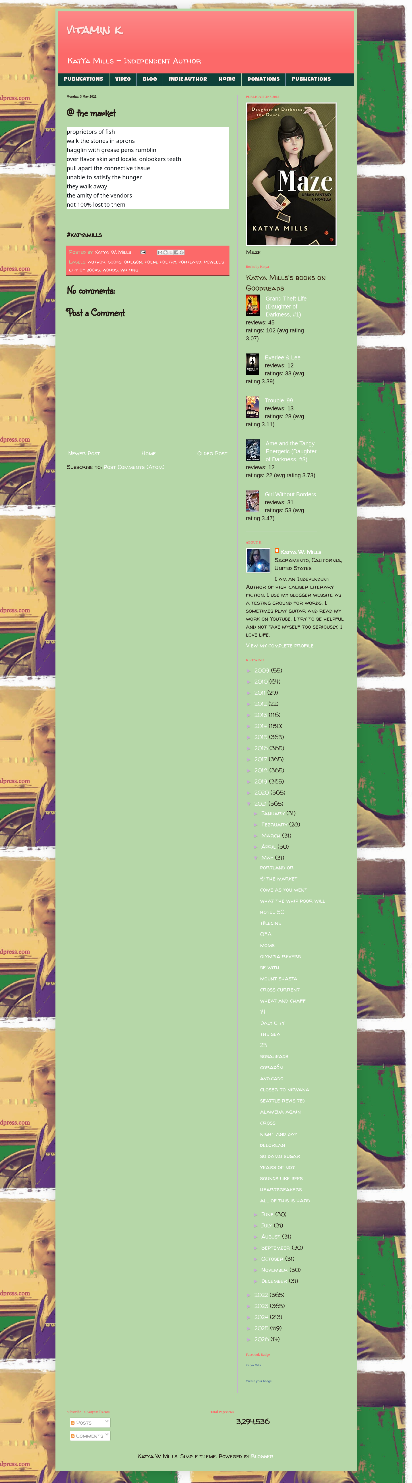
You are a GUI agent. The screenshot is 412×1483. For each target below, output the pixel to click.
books (114, 261)
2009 (262, 670)
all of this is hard (285, 1200)
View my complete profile (280, 645)
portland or (277, 867)
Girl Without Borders (290, 494)
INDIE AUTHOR (188, 80)
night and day (278, 1134)
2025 (262, 1328)
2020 (262, 792)
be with (270, 967)
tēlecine (270, 923)
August (271, 1236)
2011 (260, 692)
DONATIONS (263, 80)
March (271, 835)
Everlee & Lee (283, 357)
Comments (87, 1435)
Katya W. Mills (300, 552)
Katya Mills (253, 1365)
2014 (261, 726)
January (273, 813)
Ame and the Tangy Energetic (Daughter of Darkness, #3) (291, 451)
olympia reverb (280, 956)
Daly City (272, 1023)
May (268, 857)
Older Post (212, 453)
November (275, 1270)
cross (268, 1122)
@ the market (278, 878)
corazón (271, 1067)
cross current (280, 989)
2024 (262, 1317)
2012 (261, 703)
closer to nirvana (284, 1089)
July (267, 1225)
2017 (261, 759)
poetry (168, 261)
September (276, 1247)
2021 (261, 803)
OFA (266, 934)
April (269, 846)
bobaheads (274, 1056)
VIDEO (123, 80)
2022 (262, 1295)
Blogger (262, 1456)
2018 (261, 770)
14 (263, 1011)
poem (151, 261)
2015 (261, 737)
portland (190, 261)
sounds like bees (281, 1178)
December (275, 1281)
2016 (261, 748)
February (275, 824)
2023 (262, 1306)
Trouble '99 (279, 400)
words (110, 269)
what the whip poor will (292, 900)
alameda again (280, 1111)
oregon (133, 261)
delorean (272, 1145)
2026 (262, 1339)
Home (227, 80)
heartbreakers (281, 1189)
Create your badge (259, 1381)
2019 (261, 781)
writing (129, 269)
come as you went (283, 889)
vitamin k (94, 30)
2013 (261, 715)
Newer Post (84, 453)
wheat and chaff (283, 1000)
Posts (81, 1422)
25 (263, 1045)
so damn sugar (280, 1156)
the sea (270, 1034)
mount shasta (278, 978)
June (268, 1214)
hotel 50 (272, 912)
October (273, 1258)
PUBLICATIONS (83, 80)
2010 (261, 681)
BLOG (150, 80)
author (96, 261)
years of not (277, 1167)
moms (267, 945)
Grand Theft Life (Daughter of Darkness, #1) (286, 306)
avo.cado (271, 1078)
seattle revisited (282, 1100)
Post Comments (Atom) (134, 467)
